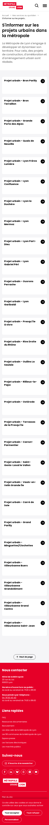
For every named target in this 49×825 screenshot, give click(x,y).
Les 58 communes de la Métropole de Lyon (21, 734)
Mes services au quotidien (24, 15)
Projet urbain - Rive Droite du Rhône (20, 343)
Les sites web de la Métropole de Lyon (19, 730)
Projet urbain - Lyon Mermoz (16, 223)
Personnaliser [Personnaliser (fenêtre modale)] (12, 819)
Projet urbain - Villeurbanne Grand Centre (16, 605)
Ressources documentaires (14, 721)
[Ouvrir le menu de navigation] (45, 5)
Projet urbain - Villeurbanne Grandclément (13, 585)
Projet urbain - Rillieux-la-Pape (20, 383)
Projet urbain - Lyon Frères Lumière (20, 162)
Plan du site (7, 797)
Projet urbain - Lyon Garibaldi (16, 303)
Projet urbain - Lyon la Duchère (17, 202)
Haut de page (24, 657)
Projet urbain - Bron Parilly (20, 80)
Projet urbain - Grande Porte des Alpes (18, 122)
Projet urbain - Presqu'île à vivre (19, 323)
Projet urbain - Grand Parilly (17, 524)
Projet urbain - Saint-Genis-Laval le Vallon (17, 463)
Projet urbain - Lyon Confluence (16, 182)
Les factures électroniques (14, 742)
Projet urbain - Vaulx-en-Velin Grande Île (20, 484)
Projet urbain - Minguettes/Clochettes (18, 544)
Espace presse (8, 738)
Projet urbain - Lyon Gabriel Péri (16, 263)
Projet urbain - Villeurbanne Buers (16, 564)
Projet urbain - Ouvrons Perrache (18, 283)
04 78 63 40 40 (9, 697)
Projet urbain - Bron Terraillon (16, 102)
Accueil (5, 15)
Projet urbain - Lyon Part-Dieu (20, 243)
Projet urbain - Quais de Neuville (19, 142)
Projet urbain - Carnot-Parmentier (18, 443)
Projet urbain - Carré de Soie (19, 504)
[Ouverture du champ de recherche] (37, 5)
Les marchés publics (11, 746)
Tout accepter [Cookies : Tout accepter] (12, 813)
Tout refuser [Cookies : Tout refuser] (33, 813)
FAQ (4, 717)
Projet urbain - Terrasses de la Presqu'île (19, 423)
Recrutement (8, 725)
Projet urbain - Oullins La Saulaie (19, 363)
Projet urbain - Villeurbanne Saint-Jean (19, 624)
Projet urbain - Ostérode (19, 401)
